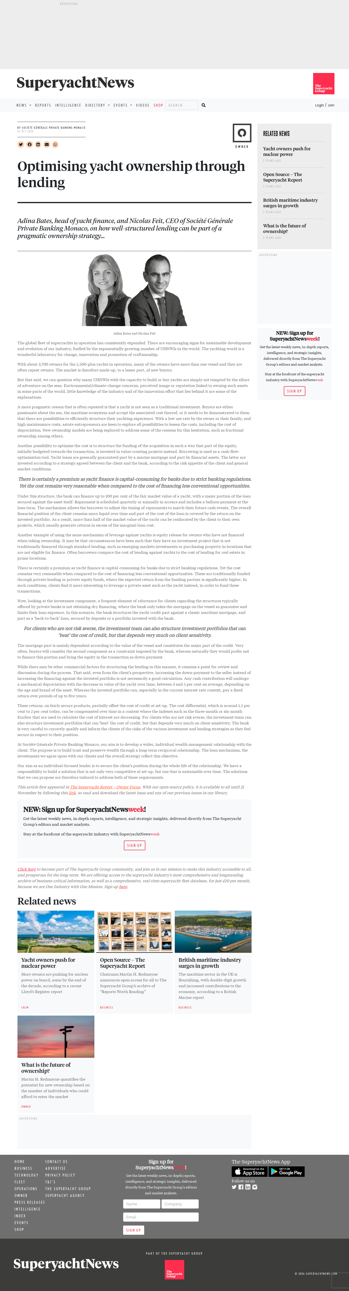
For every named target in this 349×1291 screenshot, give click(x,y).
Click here (26, 869)
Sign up (134, 845)
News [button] (22, 105)
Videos (143, 105)
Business (23, 1168)
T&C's (50, 1182)
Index (20, 1216)
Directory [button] (96, 105)
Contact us (56, 1161)
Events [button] (121, 105)
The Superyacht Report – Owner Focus (105, 786)
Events (22, 1222)
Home (20, 1161)
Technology (27, 1175)
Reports (43, 105)
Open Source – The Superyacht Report (122, 962)
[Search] (181, 105)
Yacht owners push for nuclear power (48, 962)
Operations (26, 1189)
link (72, 792)
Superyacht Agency (65, 1195)
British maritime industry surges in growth (210, 962)
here (123, 886)
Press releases (30, 1202)
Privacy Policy (60, 1175)
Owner (21, 1195)
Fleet (20, 1182)
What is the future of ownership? (46, 1067)
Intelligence (68, 105)
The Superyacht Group (68, 1189)
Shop (158, 105)
